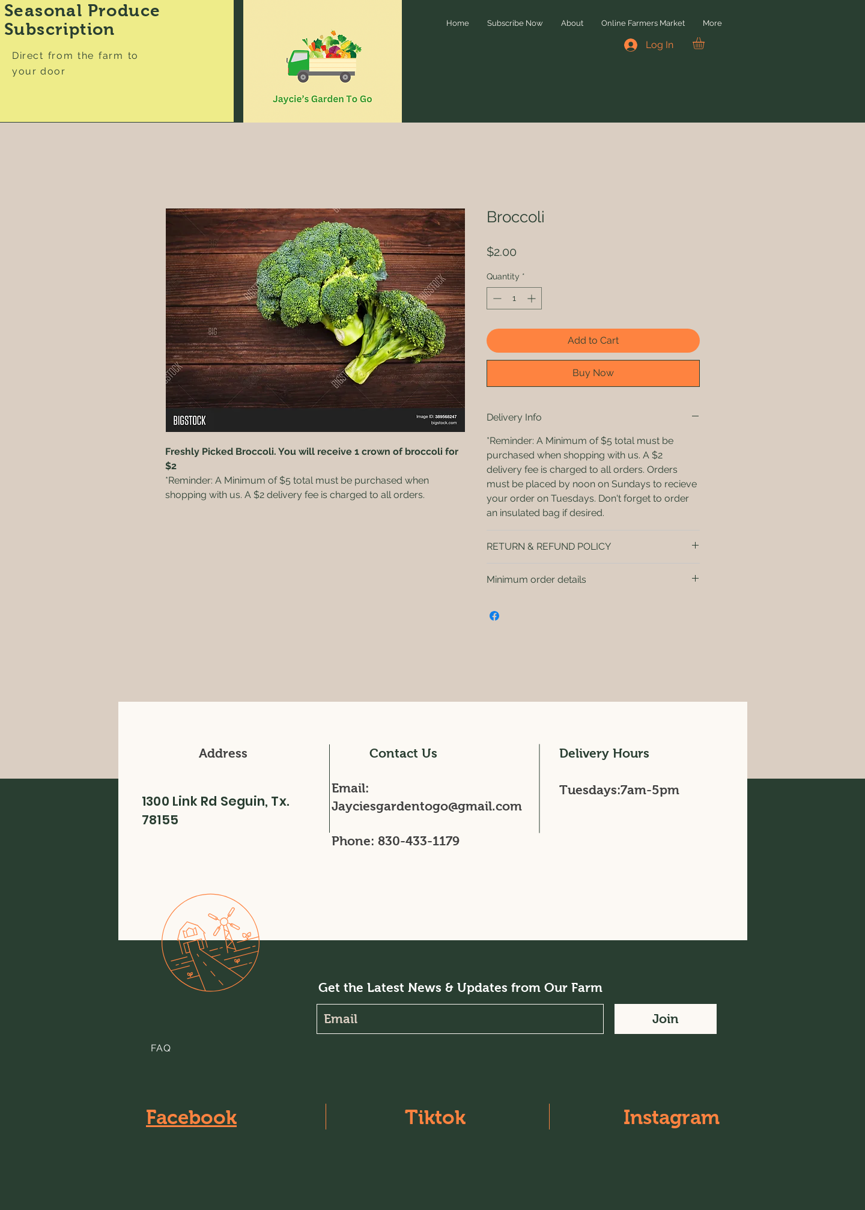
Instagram (672, 1117)
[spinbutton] (514, 298)
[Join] (666, 1019)
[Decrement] (495, 298)
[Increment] (532, 298)
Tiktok (435, 1117)
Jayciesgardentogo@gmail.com (427, 806)
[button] (705, 43)
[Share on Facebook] (494, 616)
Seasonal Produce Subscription (82, 19)
